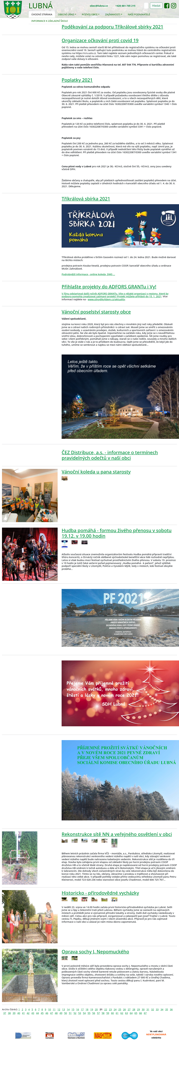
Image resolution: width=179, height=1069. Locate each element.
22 (105, 1009)
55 (89, 1013)
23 (110, 1009)
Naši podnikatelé (139, 14)
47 (51, 1013)
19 (91, 1009)
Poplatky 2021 (77, 80)
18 (87, 1009)
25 (119, 1009)
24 (115, 1009)
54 (84, 1013)
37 (4, 1013)
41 (23, 1013)
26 (124, 1009)
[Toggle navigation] (55, 7)
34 (162, 1009)
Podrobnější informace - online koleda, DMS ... (88, 274)
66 (140, 1013)
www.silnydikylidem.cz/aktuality (106, 299)
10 (49, 1009)
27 (129, 1009)
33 (157, 1009)
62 (121, 1013)
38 (9, 1013)
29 (138, 1009)
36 (171, 1009)
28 (133, 1009)
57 (98, 1013)
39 (14, 1013)
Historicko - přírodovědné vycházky (100, 893)
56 (93, 1013)
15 (73, 1009)
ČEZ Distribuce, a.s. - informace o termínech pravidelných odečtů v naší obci (110, 455)
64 (131, 1013)
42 (28, 1013)
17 (82, 1009)
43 (32, 1013)
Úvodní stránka (41, 14)
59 (107, 1013)
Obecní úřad (66, 14)
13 (63, 1009)
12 (58, 1009)
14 (68, 1009)
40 (18, 1013)
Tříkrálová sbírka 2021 (86, 198)
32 (152, 1009)
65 (135, 1013)
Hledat (156, 5)
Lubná (41, 5)
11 (54, 1009)
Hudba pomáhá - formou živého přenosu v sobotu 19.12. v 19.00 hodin (117, 533)
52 (75, 1013)
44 (37, 1013)
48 (56, 1013)
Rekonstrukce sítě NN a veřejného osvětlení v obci (117, 834)
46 (46, 1013)
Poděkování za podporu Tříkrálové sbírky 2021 (112, 26)
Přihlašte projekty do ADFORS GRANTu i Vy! (109, 286)
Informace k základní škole (49, 20)
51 (70, 1013)
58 (103, 1013)
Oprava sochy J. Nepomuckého (95, 951)
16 (77, 1009)
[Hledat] (146, 5)
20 (96, 1009)
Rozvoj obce (90, 14)
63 (126, 1013)
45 (42, 1013)
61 (117, 1013)
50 (65, 1013)
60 (112, 1013)
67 (145, 1013)
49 (60, 1013)
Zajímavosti (112, 14)
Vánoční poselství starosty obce (96, 311)
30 (143, 1009)
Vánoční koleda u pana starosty (96, 471)
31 (147, 1009)
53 (79, 1013)
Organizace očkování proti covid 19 (100, 40)
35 (166, 1009)
